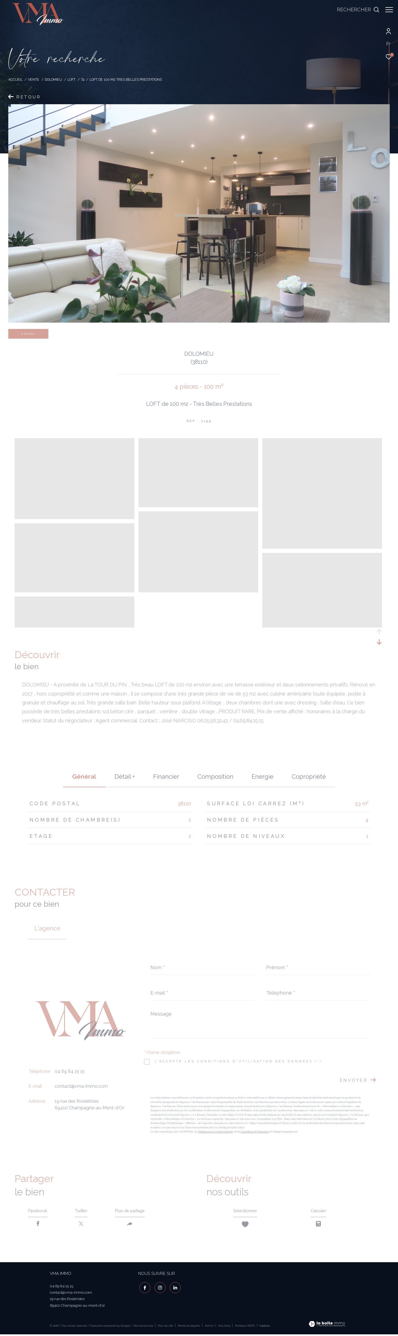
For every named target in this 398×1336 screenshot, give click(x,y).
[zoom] (74, 516)
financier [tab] (166, 776)
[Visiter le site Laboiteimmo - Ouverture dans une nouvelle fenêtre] (326, 1326)
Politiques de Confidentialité (215, 1131)
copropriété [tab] (309, 776)
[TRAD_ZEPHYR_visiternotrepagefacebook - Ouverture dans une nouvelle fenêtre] (143, 1288)
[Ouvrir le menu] (389, 9)
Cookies (265, 1327)
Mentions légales (189, 1327)
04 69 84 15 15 (70, 1071)
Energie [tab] (262, 776)
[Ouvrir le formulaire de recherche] (355, 10)
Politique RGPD (245, 1327)
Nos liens (224, 1327)
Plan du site (166, 1327)
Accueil (15, 79)
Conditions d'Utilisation (255, 1131)
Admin (209, 1327)
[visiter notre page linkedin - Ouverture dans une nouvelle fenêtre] (174, 1288)
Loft (71, 79)
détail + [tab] (124, 776)
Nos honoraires (143, 1327)
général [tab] (84, 776)
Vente (33, 79)
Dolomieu (53, 79)
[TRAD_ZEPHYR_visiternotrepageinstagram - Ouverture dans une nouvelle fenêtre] (158, 1288)
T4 (82, 79)
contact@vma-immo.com (81, 1086)
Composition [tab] (215, 776)
